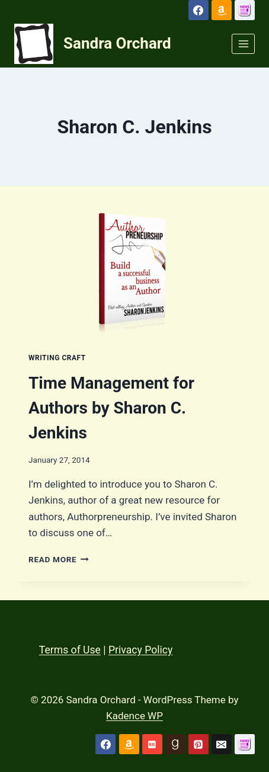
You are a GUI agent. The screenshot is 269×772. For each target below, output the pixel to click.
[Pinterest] (198, 744)
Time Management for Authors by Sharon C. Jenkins (111, 408)
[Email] (222, 744)
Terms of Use (70, 650)
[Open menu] (243, 43)
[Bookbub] (152, 744)
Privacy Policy (140, 650)
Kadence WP (134, 716)
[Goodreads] (175, 744)
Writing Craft (57, 358)
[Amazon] (222, 10)
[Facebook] (198, 10)
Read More (58, 559)
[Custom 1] (245, 10)
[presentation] (134, 271)
